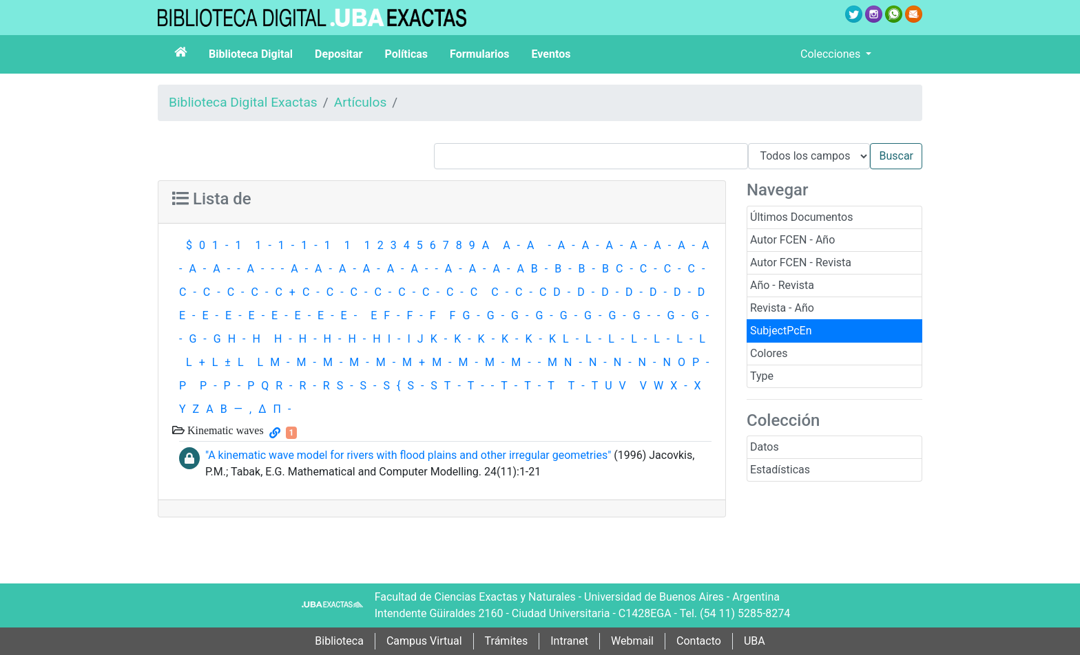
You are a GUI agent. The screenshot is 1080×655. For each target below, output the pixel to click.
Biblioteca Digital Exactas (243, 102)
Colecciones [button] (831, 54)
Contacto (698, 640)
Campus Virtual (424, 640)
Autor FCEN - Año (792, 239)
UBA (754, 640)
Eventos (551, 54)
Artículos (360, 102)
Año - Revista (782, 285)
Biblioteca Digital (251, 54)
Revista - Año (782, 307)
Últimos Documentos (801, 217)
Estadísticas (780, 469)
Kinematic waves (224, 430)
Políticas (406, 54)
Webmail (632, 640)
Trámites (506, 640)
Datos (764, 446)
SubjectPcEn (781, 330)
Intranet (569, 640)
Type (761, 376)
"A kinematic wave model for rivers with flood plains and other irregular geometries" (408, 455)
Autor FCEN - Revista (800, 262)
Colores (769, 353)
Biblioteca (339, 640)
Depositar (338, 54)
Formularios (479, 54)
